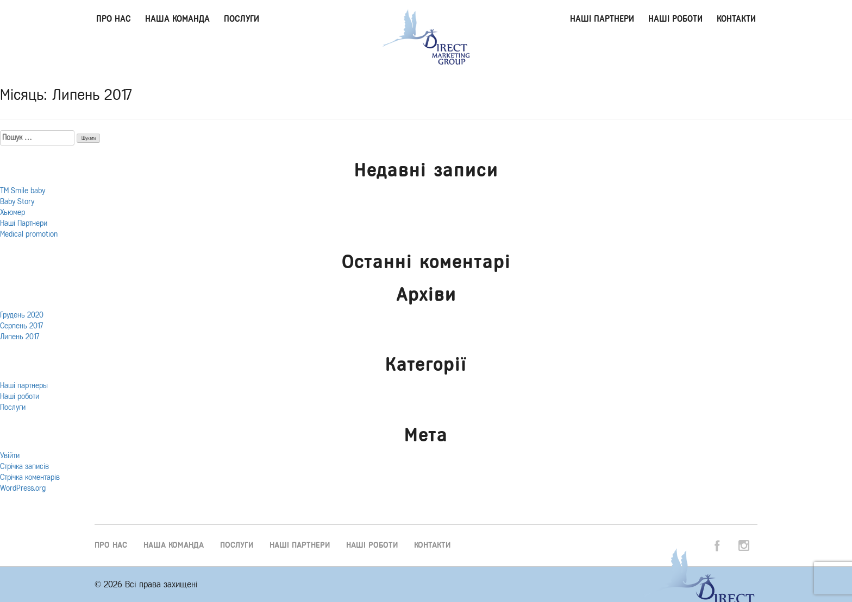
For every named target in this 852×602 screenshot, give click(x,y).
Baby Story (17, 202)
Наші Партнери (23, 223)
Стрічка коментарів (30, 477)
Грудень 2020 (21, 315)
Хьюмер (12, 212)
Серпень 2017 (21, 326)
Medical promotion (29, 234)
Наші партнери (602, 18)
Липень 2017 (19, 337)
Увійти (10, 456)
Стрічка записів (24, 466)
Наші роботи (675, 18)
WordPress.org (23, 488)
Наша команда (177, 18)
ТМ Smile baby (22, 191)
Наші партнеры (24, 386)
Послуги (241, 18)
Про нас (113, 18)
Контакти (736, 18)
